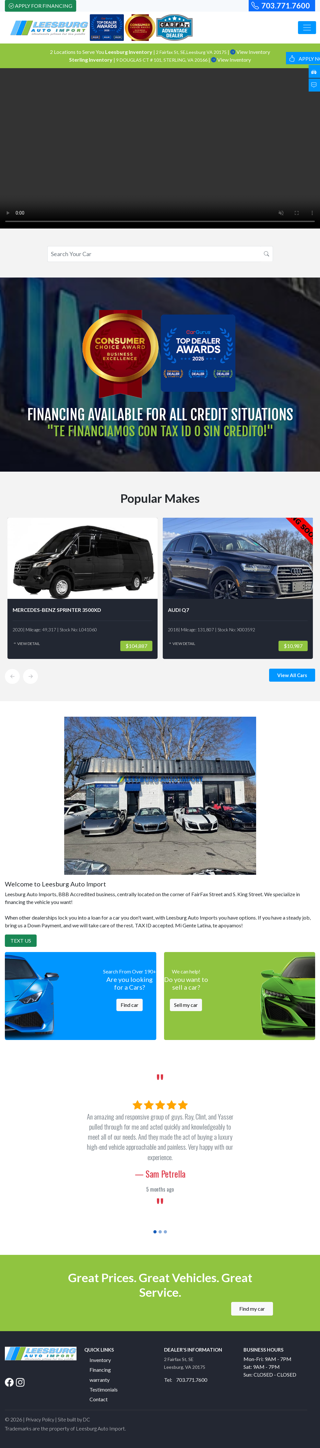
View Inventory (250, 52)
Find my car (252, 1309)
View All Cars (292, 675)
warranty (99, 1380)
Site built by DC (74, 1419)
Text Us (20, 940)
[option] (82, 588)
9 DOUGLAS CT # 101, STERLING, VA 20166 (162, 60)
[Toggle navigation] (307, 27)
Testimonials (103, 1389)
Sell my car (186, 1005)
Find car (129, 1005)
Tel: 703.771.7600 (185, 1380)
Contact (98, 1399)
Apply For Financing (40, 6)
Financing (100, 1370)
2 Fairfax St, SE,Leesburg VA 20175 (192, 52)
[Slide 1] (155, 1232)
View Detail (26, 643)
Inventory (100, 1360)
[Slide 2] (160, 1232)
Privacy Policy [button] (40, 1419)
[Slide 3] (165, 1232)
